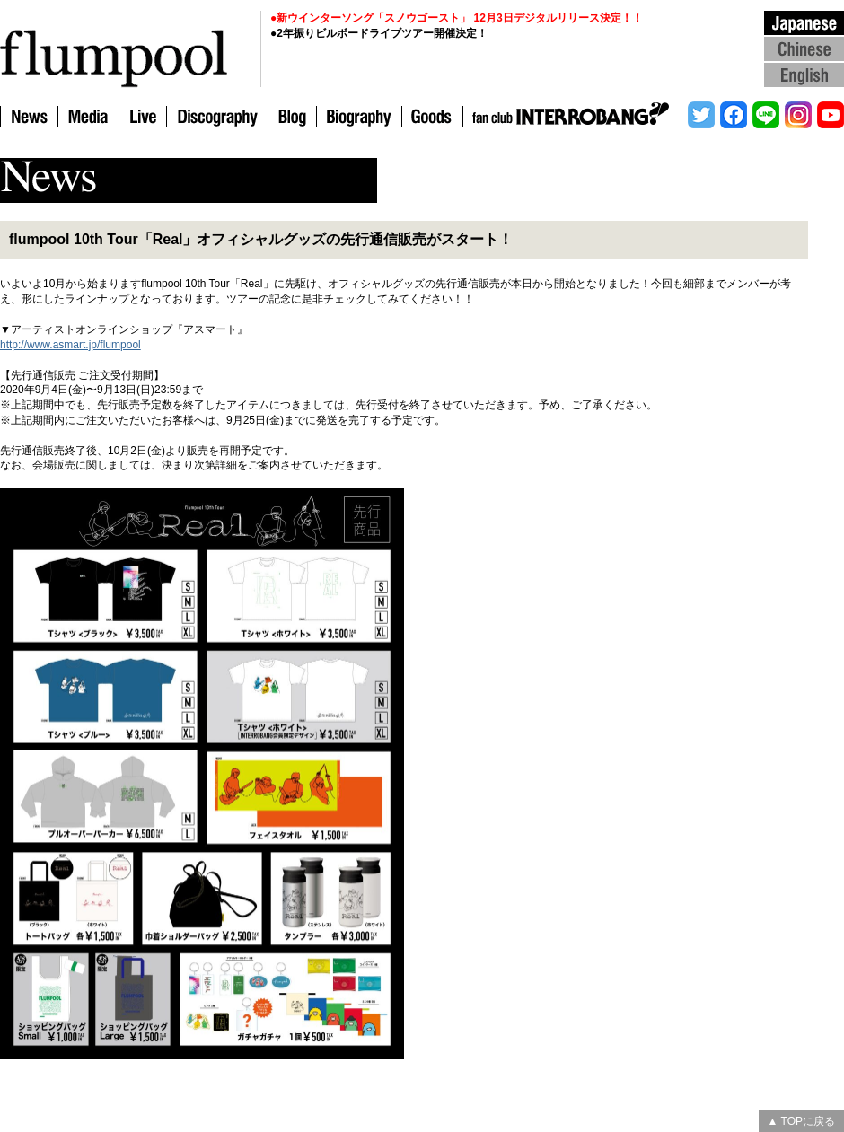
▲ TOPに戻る (801, 1121)
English (804, 74)
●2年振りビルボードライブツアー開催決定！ (379, 33)
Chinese (804, 48)
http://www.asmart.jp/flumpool (70, 344)
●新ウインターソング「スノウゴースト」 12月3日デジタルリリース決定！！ (456, 18)
